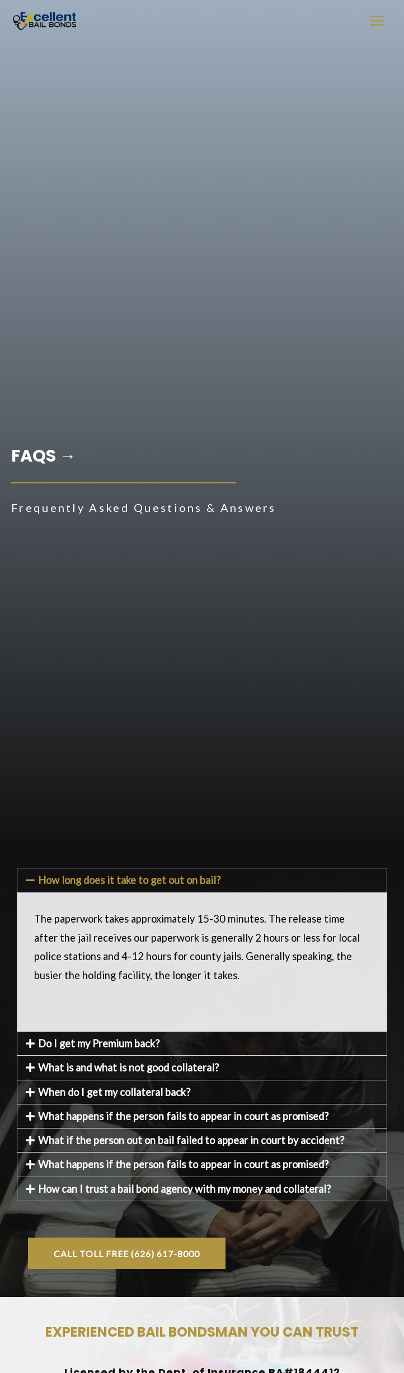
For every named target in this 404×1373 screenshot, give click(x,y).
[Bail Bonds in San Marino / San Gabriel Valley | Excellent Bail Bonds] (44, 20)
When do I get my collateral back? (114, 1092)
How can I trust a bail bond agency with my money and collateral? (184, 1189)
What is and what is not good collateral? (128, 1067)
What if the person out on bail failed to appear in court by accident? (191, 1140)
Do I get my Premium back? (98, 1043)
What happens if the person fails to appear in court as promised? (183, 1116)
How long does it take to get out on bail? (129, 880)
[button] (202, 880)
